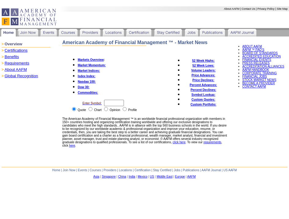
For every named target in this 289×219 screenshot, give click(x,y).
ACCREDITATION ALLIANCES (263, 66)
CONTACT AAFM (254, 86)
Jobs (177, 170)
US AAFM (230, 170)
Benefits (12, 56)
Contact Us (248, 8)
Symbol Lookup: (203, 94)
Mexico (142, 176)
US (152, 176)
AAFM (191, 176)
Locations (125, 170)
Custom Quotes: (203, 99)
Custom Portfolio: (203, 104)
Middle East (164, 176)
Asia (96, 176)
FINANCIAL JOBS (254, 76)
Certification (143, 170)
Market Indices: (89, 70)
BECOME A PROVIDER (258, 83)
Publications (191, 170)
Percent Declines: (203, 90)
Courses (95, 170)
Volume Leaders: (203, 70)
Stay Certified (162, 170)
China (122, 176)
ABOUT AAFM (252, 46)
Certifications (16, 50)
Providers (109, 170)
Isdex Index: (87, 76)
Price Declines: (204, 80)
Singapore (109, 176)
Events (82, 170)
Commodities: (88, 92)
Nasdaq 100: (87, 81)
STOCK (259, 80)
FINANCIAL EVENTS (256, 59)
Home (56, 170)
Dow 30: (83, 87)
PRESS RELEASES (255, 63)
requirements (212, 142)
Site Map (282, 8)
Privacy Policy (266, 8)
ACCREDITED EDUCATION (261, 56)
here (72, 145)
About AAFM (232, 8)
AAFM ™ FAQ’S (253, 49)
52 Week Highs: (203, 60)
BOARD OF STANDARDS (260, 53)
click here (179, 142)
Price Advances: (203, 75)
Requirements (17, 63)
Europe (180, 176)
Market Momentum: (92, 65)
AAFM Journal (211, 170)
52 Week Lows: (204, 65)
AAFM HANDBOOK (255, 69)
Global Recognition (21, 76)
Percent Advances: (203, 85)
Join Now (69, 170)
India (131, 176)
